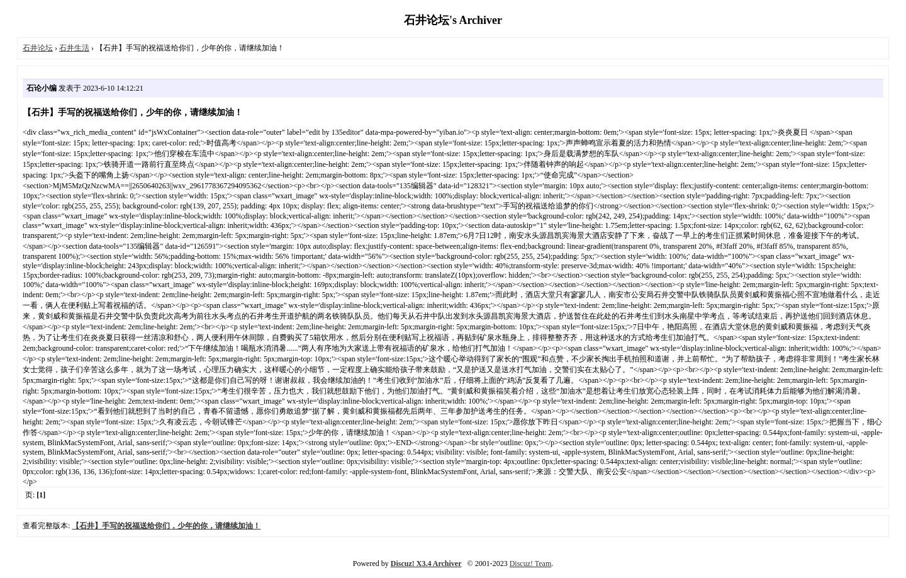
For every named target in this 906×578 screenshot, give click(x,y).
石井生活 (74, 47)
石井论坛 (38, 47)
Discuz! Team (531, 563)
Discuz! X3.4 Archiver (426, 563)
